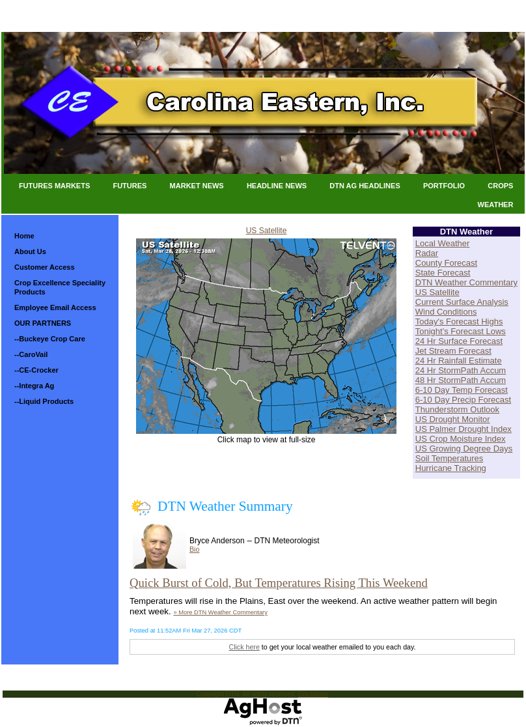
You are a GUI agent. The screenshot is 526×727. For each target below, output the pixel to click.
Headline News (277, 186)
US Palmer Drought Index (463, 429)
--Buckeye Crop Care (49, 339)
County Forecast (446, 263)
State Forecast (443, 273)
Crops (500, 186)
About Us (30, 251)
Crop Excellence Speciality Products (59, 287)
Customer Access (44, 267)
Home (24, 236)
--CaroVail (31, 354)
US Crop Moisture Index (460, 439)
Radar (426, 253)
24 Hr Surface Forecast (459, 341)
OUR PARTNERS (42, 323)
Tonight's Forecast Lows (460, 331)
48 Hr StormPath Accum (460, 380)
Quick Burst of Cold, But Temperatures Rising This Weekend (279, 583)
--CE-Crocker (36, 370)
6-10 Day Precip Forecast (463, 400)
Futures (129, 186)
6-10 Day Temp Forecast (461, 390)
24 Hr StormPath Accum (460, 370)
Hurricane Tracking (450, 468)
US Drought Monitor (452, 419)
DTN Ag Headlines (364, 186)
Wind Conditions (446, 312)
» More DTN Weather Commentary (220, 612)
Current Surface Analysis (461, 302)
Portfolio (444, 186)
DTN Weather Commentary (466, 282)
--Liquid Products (44, 401)
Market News (197, 186)
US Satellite (266, 230)
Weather (496, 204)
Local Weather (442, 243)
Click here (243, 647)
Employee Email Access (55, 307)
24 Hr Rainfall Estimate (458, 360)
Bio (194, 549)
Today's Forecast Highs (459, 321)
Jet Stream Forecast (453, 351)
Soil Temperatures (449, 458)
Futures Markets (54, 186)
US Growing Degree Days (464, 448)
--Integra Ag (34, 386)
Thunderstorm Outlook (457, 409)
